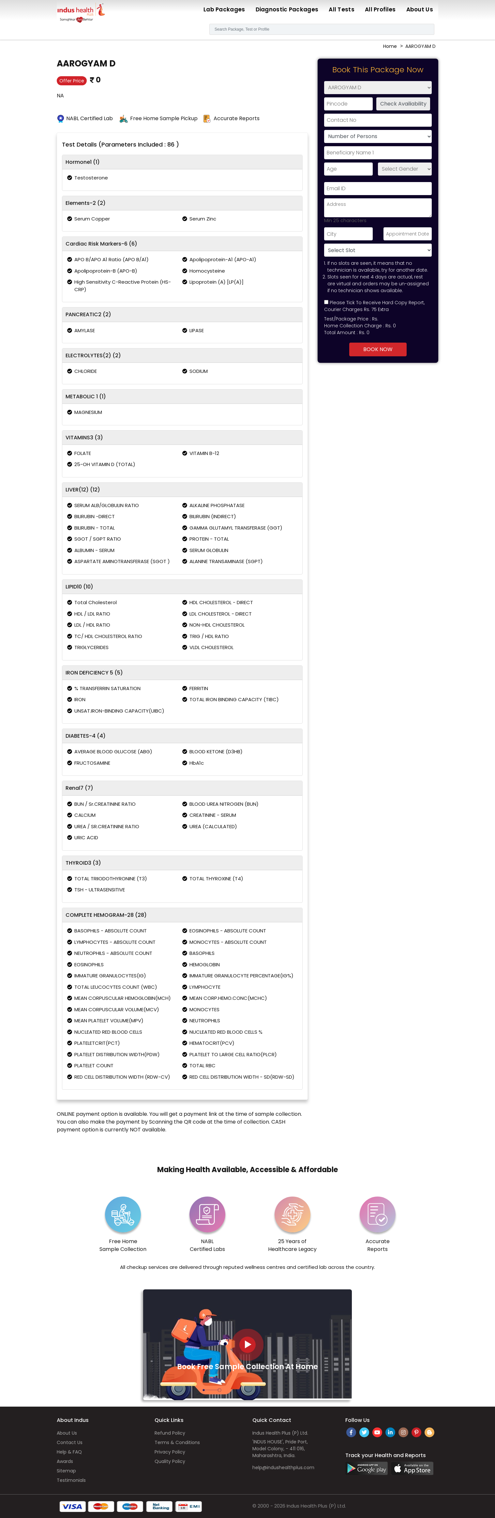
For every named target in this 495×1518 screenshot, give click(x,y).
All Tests (341, 9)
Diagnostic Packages (287, 9)
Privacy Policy (170, 1452)
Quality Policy (170, 1461)
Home (390, 46)
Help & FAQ (69, 1452)
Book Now (378, 349)
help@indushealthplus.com (283, 1467)
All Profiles (380, 9)
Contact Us (69, 1442)
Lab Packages (224, 9)
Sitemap (66, 1471)
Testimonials (71, 1480)
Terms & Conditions (177, 1442)
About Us (419, 9)
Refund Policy (170, 1433)
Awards (65, 1461)
